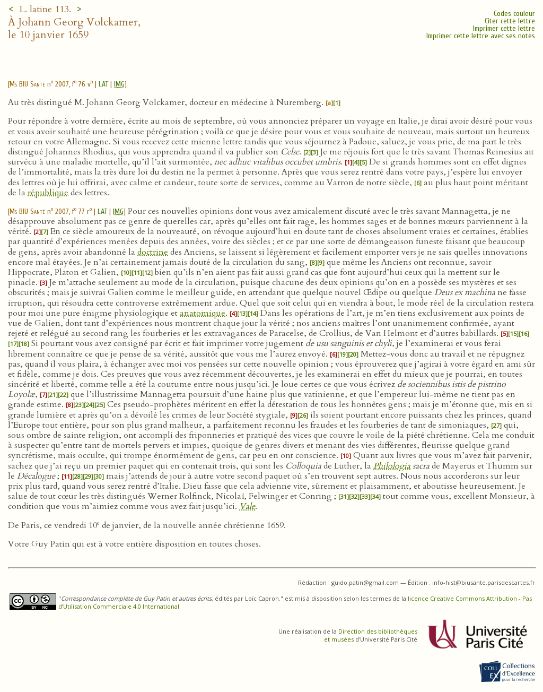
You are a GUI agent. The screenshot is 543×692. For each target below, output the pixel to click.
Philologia (391, 466)
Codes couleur (514, 13)
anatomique (202, 313)
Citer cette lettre (510, 20)
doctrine (152, 252)
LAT (103, 84)
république (48, 192)
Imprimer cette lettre (504, 28)
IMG (119, 84)
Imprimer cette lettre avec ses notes (480, 35)
